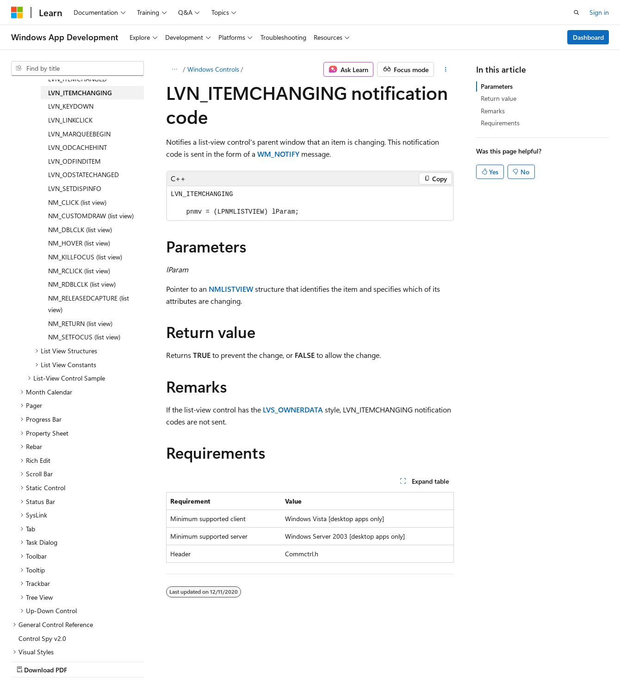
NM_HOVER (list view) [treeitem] (79, 243)
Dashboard (588, 37)
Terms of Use (248, 660)
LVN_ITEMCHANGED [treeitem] (77, 78)
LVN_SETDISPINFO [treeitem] (74, 188)
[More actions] (446, 69)
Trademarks (294, 660)
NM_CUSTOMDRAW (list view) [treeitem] (91, 215)
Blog (126, 660)
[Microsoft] (17, 12)
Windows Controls (213, 69)
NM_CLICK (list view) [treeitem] (77, 202)
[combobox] (77, 68)
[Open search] (576, 12)
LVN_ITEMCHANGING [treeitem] (80, 92)
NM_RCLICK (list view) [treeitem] (79, 270)
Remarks (493, 110)
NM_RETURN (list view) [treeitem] (80, 323)
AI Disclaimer (29, 660)
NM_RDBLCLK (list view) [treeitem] (82, 284)
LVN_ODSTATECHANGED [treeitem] (83, 174)
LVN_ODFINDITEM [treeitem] (74, 161)
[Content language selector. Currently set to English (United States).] (53, 638)
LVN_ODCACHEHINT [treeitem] (77, 147)
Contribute (165, 660)
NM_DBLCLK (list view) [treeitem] (80, 229)
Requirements (500, 122)
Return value (498, 98)
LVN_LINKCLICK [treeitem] (70, 120)
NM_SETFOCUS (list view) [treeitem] (84, 336)
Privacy (202, 660)
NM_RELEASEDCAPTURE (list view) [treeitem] (88, 304)
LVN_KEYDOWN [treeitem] (70, 106)
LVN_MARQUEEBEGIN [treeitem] (79, 133)
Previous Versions (84, 660)
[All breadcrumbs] (174, 69)
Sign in (599, 12)
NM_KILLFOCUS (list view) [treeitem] (85, 256)
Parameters (497, 86)
